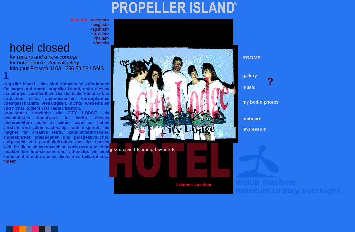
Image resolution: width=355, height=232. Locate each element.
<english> (100, 25)
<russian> (100, 34)
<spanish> (99, 29)
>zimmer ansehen (194, 184)
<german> (100, 20)
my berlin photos (260, 102)
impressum (254, 129)
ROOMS (251, 57)
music (248, 87)
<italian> (101, 38)
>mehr (9, 161)
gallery (249, 75)
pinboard (252, 118)
